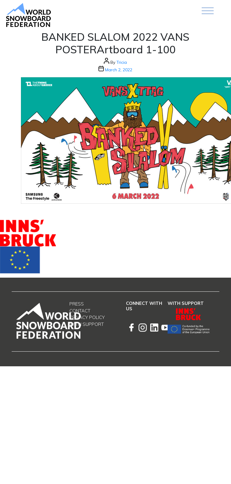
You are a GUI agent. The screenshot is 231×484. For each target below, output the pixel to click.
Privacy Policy (87, 317)
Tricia (121, 62)
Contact (79, 311)
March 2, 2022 (118, 69)
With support (86, 324)
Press (76, 304)
